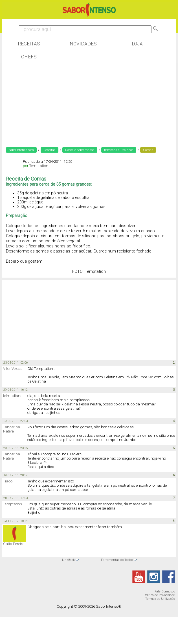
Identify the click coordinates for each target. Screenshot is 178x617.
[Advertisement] (47, 100)
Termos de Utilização (160, 599)
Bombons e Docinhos (118, 150)
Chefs (29, 57)
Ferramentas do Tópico (117, 560)
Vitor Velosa (13, 368)
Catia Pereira (14, 544)
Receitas (29, 44)
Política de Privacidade (159, 595)
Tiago (7, 481)
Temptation (38, 166)
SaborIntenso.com (21, 150)
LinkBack (68, 560)
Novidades (83, 44)
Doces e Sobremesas (80, 150)
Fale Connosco (165, 591)
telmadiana (13, 396)
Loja (137, 44)
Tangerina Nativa (11, 429)
